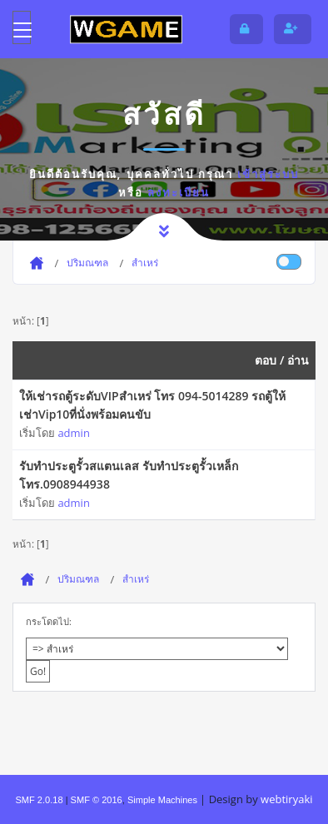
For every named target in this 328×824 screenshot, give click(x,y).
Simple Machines (162, 800)
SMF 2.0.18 (38, 800)
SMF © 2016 (96, 800)
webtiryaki (286, 799)
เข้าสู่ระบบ (268, 173)
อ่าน (298, 360)
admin (73, 432)
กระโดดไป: (49, 621)
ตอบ (265, 360)
